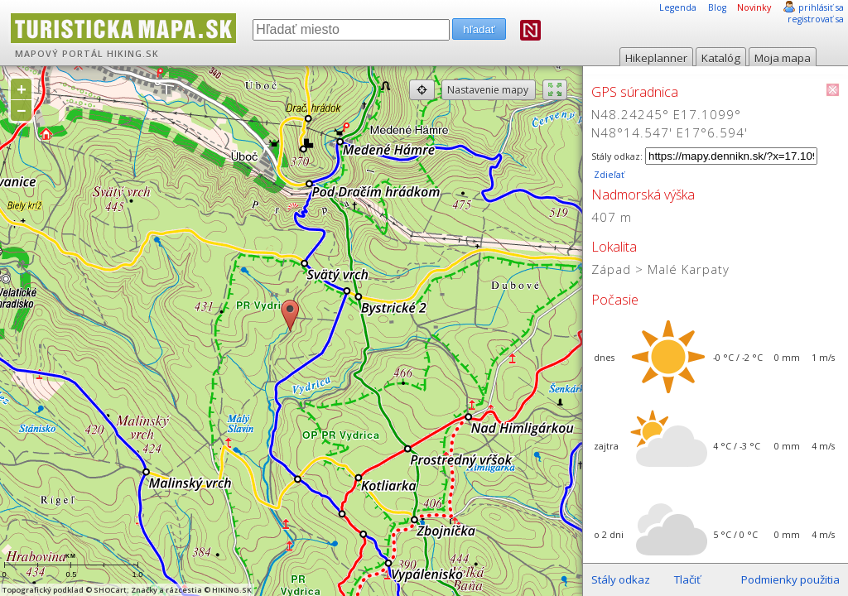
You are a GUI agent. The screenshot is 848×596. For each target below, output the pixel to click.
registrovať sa (816, 19)
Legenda (677, 7)
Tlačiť (687, 579)
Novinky (754, 7)
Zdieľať (607, 174)
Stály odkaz (620, 579)
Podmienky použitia (790, 579)
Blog (717, 7)
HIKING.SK (133, 54)
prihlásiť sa (821, 7)
